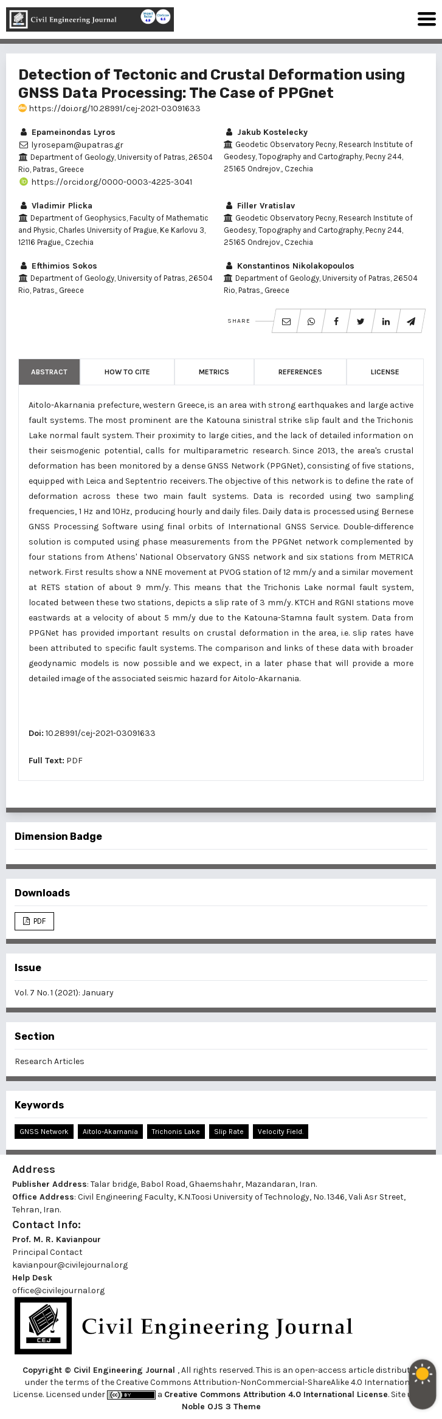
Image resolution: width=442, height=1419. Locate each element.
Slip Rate (229, 1131)
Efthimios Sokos (57, 266)
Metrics (214, 372)
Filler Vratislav (259, 206)
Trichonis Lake (176, 1131)
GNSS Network (44, 1131)
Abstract (49, 372)
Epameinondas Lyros (67, 132)
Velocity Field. (280, 1131)
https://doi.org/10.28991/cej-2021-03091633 (109, 108)
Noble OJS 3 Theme (221, 1406)
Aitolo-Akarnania (110, 1131)
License (385, 372)
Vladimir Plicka (55, 206)
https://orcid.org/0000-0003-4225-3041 (105, 182)
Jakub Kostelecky (266, 132)
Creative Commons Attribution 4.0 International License (276, 1394)
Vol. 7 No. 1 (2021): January (64, 993)
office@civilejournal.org (58, 1290)
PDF (74, 760)
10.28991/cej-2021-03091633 (101, 733)
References (300, 372)
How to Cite (127, 372)
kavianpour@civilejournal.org (70, 1265)
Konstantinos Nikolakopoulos (289, 266)
